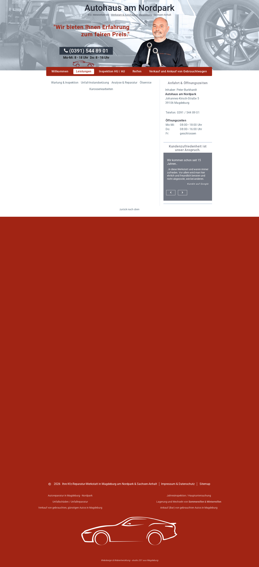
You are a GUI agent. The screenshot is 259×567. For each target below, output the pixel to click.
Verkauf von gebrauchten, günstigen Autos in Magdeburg (70, 507)
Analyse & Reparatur (124, 82)
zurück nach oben (129, 209)
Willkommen (59, 71)
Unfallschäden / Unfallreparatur (70, 501)
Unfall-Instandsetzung (95, 82)
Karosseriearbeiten (101, 89)
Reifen (137, 71)
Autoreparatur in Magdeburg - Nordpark (70, 495)
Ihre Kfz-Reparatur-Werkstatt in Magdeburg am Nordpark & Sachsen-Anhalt (109, 484)
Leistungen (83, 71)
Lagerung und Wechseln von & (188, 501)
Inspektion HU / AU (112, 71)
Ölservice (145, 82)
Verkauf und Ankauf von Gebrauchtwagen (178, 71)
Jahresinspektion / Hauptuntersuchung (189, 495)
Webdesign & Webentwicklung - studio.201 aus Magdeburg (129, 560)
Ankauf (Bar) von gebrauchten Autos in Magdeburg (188, 507)
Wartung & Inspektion (64, 82)
